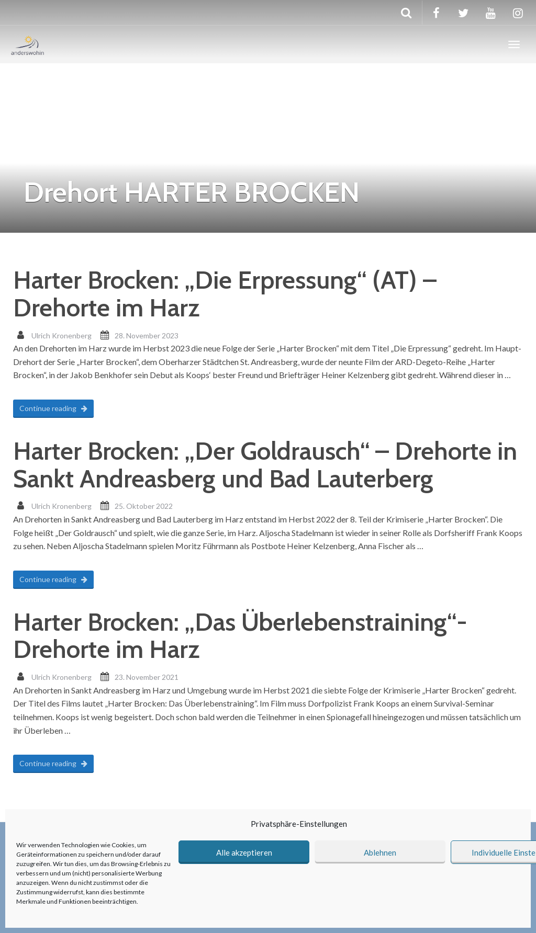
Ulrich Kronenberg (61, 335)
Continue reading (53, 408)
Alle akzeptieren (244, 852)
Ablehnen (380, 852)
